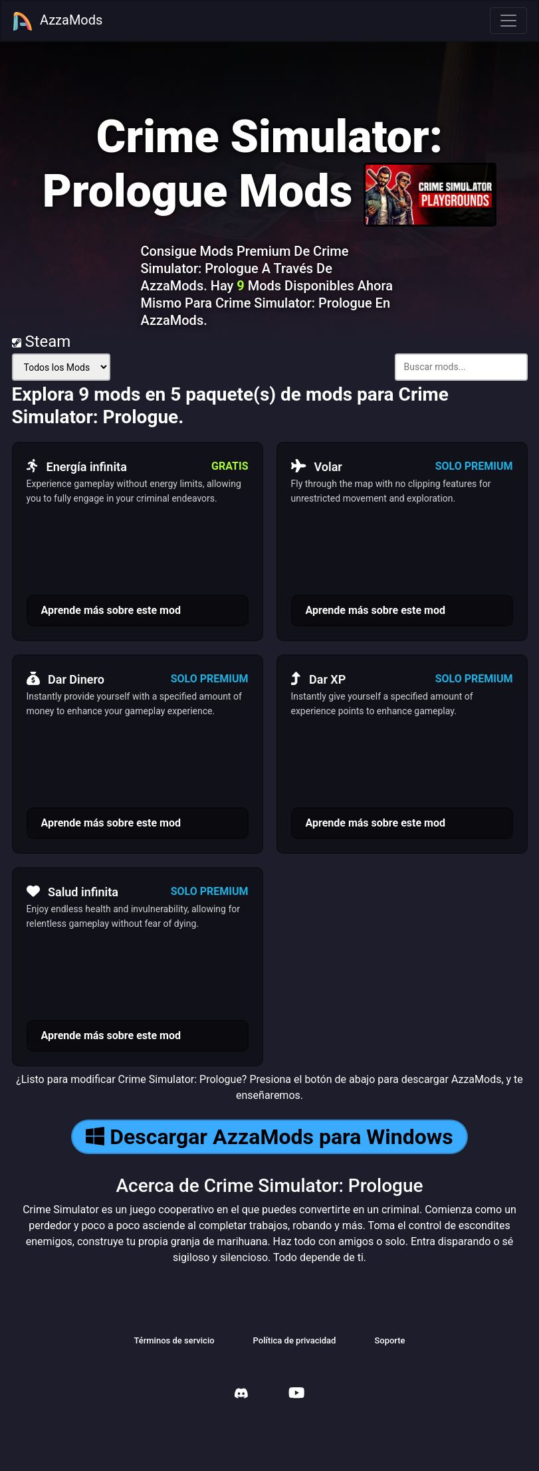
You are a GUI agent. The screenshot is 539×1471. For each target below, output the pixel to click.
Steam (41, 341)
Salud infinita (72, 892)
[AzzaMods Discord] (241, 1395)
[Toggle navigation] (508, 20)
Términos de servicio (174, 1340)
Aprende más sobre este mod (111, 610)
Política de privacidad (294, 1340)
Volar (316, 466)
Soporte (389, 1340)
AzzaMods (57, 21)
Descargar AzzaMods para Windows (269, 1136)
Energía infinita (77, 466)
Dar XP (318, 679)
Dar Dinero (65, 679)
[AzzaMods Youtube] (296, 1394)
